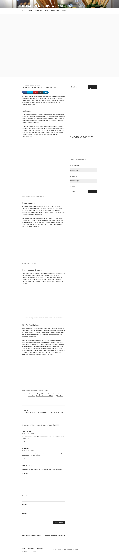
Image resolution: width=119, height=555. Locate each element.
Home (23, 10)
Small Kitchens (59, 408)
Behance (45, 390)
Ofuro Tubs (31, 396)
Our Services (38, 10)
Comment (25, 473)
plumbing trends (30, 413)
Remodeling (49, 408)
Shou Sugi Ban (40, 396)
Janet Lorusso (26, 431)
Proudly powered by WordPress (70, 549)
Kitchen (34, 408)
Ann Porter (37, 85)
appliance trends (30, 412)
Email (24, 504)
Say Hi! (64, 10)
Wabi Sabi (60, 396)
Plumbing (41, 408)
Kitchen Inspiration (56, 412)
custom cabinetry (43, 412)
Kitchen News (55, 10)
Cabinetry (27, 408)
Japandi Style (49, 396)
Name (24, 496)
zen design (40, 413)
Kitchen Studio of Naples (46, 6)
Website (24, 513)
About (30, 10)
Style (26, 410)
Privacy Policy (57, 549)
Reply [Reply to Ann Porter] (23, 459)
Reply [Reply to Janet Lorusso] (23, 442)
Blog (46, 10)
